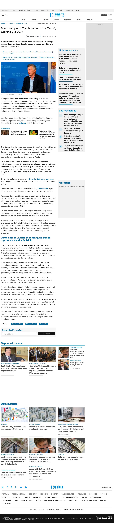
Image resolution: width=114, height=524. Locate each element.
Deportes (37, 497)
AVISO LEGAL (73, 500)
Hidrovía (60, 10)
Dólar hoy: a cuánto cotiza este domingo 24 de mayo (70, 78)
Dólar (14, 10)
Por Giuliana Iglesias (63, 434)
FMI (53, 10)
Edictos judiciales (89, 500)
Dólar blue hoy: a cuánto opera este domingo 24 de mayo (70, 70)
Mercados (82, 494)
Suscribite (46, 333)
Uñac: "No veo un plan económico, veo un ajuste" (77, 364)
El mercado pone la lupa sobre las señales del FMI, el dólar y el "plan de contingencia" (71, 429)
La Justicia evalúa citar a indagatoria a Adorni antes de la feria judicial (19, 132)
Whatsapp (26, 487)
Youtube (21, 487)
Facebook (7, 487)
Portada (5, 494)
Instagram (11, 487)
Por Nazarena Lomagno (35, 479)
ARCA (77, 10)
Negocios (67, 20)
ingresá (110, 14)
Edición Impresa (51, 497)
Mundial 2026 (69, 10)
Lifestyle (5, 497)
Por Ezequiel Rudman (75, 368)
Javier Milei (43, 324)
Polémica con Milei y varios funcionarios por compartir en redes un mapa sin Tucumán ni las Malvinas (47, 134)
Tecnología (6, 500)
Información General (69, 497)
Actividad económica (24, 10)
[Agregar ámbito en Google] (33, 36)
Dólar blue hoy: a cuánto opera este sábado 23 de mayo (70, 458)
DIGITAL (37, 510)
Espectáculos (95, 497)
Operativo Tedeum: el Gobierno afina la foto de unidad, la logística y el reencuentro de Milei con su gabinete (42, 369)
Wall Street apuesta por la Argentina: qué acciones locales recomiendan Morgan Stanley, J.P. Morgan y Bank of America (73, 120)
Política (56, 20)
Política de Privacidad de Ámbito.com (50, 500)
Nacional (16, 497)
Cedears (81, 186)
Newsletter (110, 19)
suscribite (104, 14)
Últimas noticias (18, 494)
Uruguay (89, 20)
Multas (103, 500)
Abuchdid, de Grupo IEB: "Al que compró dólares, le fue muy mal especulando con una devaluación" (42, 472)
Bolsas (67, 186)
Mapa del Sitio (26, 500)
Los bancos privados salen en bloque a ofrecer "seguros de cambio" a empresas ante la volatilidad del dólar (13, 460)
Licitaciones (6, 504)
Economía (34, 20)
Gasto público (45, 10)
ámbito (3, 23)
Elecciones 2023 (21, 23)
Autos (84, 497)
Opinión (78, 20)
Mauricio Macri (31, 324)
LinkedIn (16, 487)
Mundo (27, 497)
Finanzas (46, 20)
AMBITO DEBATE (74, 510)
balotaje (22, 123)
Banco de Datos (68, 494)
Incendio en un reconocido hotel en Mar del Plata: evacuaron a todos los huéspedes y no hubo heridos (70, 58)
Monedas (61, 186)
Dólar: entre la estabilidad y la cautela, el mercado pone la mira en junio (13, 474)
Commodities (74, 186)
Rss (16, 500)
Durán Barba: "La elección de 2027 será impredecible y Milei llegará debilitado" (14, 368)
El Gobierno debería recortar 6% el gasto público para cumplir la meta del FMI (73, 139)
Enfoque (35, 10)
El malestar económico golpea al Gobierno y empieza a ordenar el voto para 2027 (77, 353)
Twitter (3, 487)
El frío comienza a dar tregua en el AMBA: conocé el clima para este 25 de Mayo (71, 86)
